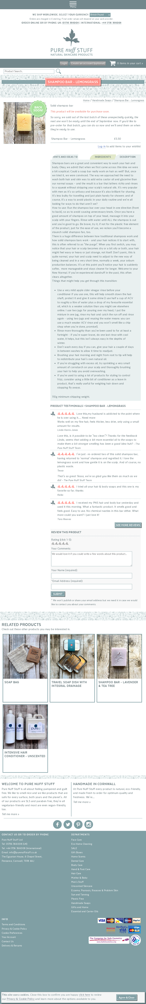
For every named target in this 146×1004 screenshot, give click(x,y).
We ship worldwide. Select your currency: (61, 14)
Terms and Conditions (13, 924)
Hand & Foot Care (80, 869)
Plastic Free (77, 898)
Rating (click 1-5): (61, 539)
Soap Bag (25, 668)
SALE (74, 848)
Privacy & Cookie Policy (14, 928)
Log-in (102, 146)
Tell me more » (10, 814)
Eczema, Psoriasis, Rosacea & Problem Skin (94, 890)
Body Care (77, 865)
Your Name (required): (64, 570)
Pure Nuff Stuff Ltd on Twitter (67, 824)
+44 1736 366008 (111, 23)
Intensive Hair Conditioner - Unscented (25, 738)
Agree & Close (127, 997)
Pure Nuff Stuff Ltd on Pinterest (78, 824)
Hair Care (76, 873)
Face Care (76, 839)
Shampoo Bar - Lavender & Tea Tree (119, 668)
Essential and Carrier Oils (84, 911)
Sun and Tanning (80, 894)
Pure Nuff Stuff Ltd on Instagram (88, 824)
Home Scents (78, 856)
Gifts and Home (79, 907)
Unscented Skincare (81, 886)
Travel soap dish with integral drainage (72, 668)
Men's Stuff (77, 882)
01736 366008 (70, 23)
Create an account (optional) (88, 63)
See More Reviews (128, 525)
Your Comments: (61, 548)
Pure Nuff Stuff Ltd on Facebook (57, 824)
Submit (58, 594)
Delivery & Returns (12, 945)
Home (86, 100)
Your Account (9, 937)
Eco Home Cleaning (81, 844)
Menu (73, 4)
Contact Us (8, 941)
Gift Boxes (77, 852)
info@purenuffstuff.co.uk (23, 852)
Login (64, 63)
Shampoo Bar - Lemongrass (129, 100)
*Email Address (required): (67, 581)
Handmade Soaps (102, 100)
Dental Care (77, 861)
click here (84, 994)
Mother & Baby (79, 877)
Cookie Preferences (12, 933)
